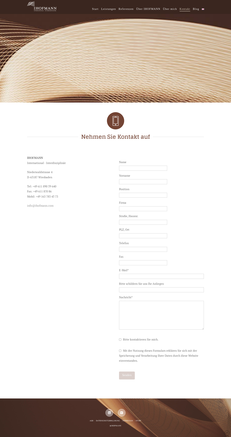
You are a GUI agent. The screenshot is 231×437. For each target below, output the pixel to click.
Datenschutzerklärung (108, 421)
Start (138, 421)
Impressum (127, 421)
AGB (91, 421)
